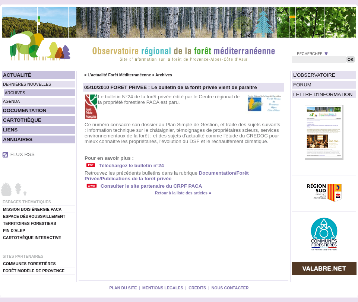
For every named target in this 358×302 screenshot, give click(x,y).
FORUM (302, 85)
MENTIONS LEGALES (162, 288)
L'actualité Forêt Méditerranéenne (119, 75)
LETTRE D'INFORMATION (322, 94)
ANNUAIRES (17, 139)
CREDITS (197, 288)
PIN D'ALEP (14, 230)
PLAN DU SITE (123, 288)
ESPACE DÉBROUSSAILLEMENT (34, 216)
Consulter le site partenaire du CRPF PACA (151, 186)
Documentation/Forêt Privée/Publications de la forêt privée (167, 175)
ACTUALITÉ (17, 75)
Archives (163, 75)
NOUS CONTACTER (230, 288)
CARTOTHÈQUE (22, 120)
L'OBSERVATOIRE (314, 75)
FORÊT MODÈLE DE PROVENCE (33, 270)
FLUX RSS (22, 154)
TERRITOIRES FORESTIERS (29, 223)
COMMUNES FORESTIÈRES (29, 263)
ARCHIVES (15, 92)
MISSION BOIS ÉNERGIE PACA (32, 209)
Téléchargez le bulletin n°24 (131, 165)
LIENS (10, 130)
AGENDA (11, 101)
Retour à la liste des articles (183, 193)
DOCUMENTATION (24, 110)
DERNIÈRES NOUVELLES (27, 84)
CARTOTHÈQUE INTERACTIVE (32, 237)
